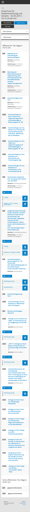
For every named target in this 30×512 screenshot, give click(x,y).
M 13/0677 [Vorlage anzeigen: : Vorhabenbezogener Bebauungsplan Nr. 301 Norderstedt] (8, 276)
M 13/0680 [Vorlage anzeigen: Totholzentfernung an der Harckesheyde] (8, 388)
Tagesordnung (21, 23)
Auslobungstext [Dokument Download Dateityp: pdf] (8, 287)
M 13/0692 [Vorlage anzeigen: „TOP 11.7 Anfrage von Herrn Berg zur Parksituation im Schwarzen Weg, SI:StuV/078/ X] (8, 357)
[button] (25, 198)
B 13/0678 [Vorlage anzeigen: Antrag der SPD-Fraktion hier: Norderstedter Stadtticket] (8, 192)
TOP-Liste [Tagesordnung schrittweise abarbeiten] (7, 26)
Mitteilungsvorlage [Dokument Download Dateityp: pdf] (9, 281)
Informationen (8, 23)
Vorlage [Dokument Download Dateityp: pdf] (6, 197)
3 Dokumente (7, 37)
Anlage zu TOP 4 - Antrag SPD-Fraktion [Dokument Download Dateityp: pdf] (11, 204)
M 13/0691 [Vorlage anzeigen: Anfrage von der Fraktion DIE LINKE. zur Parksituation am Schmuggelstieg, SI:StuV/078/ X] (8, 332)
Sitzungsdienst (23, 503)
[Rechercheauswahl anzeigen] (2, 8)
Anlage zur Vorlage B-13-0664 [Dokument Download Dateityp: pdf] (12, 252)
